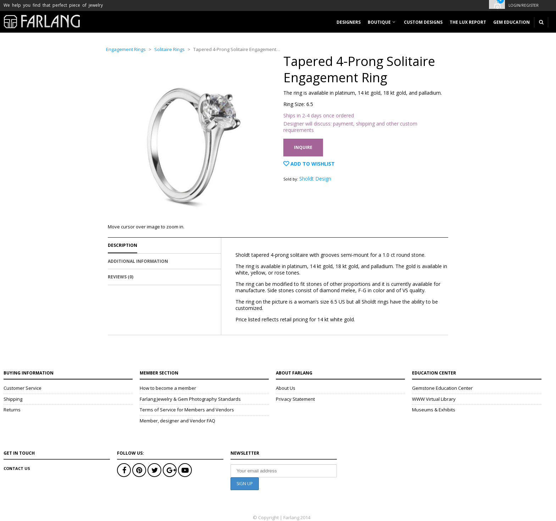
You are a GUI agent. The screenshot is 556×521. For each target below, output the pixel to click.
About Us (285, 388)
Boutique (379, 22)
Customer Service (22, 388)
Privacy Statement (295, 399)
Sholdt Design (315, 178)
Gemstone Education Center (442, 388)
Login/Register (523, 5)
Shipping (13, 399)
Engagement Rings (126, 49)
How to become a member (168, 388)
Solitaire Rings (169, 49)
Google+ (170, 470)
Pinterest (139, 470)
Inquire (303, 147)
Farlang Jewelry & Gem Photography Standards (190, 399)
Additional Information (138, 261)
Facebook (124, 470)
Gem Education (511, 22)
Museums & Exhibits (433, 409)
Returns (12, 409)
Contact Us (17, 468)
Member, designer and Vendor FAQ (177, 420)
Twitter (154, 470)
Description (122, 245)
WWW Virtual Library (434, 399)
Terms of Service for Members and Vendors (187, 409)
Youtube (185, 470)
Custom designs (423, 22)
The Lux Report (468, 22)
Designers (349, 22)
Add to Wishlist (312, 163)
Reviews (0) (120, 277)
